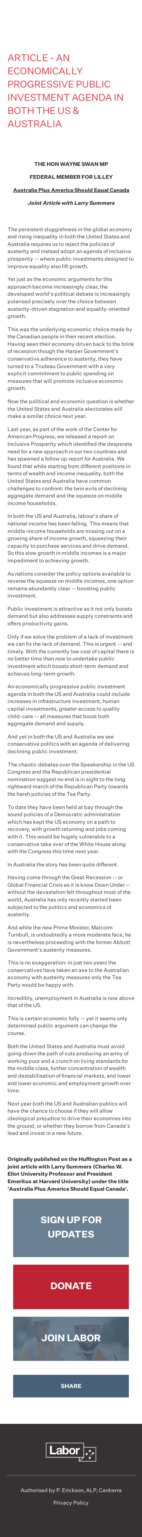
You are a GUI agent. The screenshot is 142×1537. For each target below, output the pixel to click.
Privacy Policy (71, 1503)
